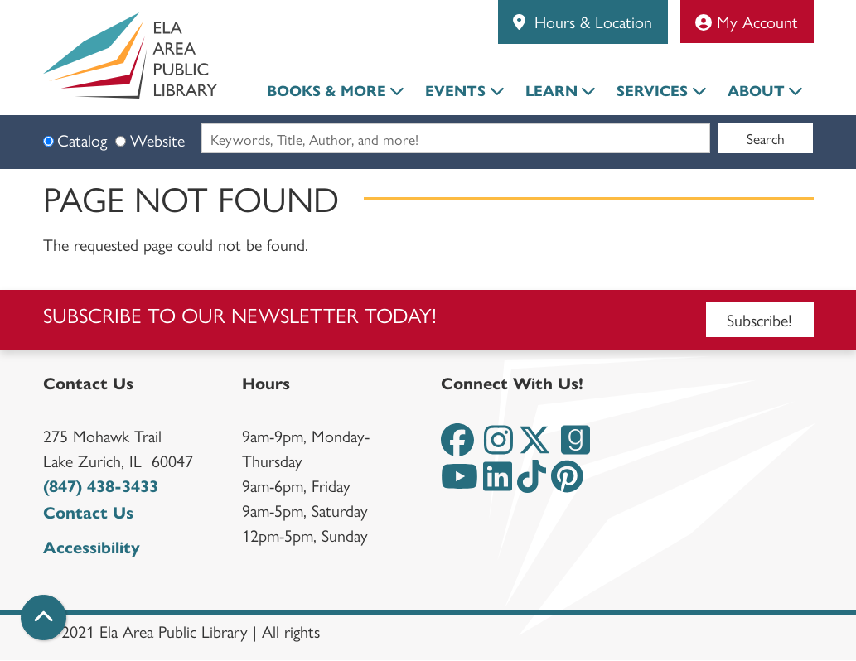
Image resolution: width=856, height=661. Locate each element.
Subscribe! (759, 319)
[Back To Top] (43, 617)
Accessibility (91, 548)
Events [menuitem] (455, 91)
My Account (746, 21)
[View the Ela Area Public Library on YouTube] (459, 483)
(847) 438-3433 (100, 486)
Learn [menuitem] (551, 91)
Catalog (82, 140)
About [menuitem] (756, 91)
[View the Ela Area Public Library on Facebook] (457, 447)
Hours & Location (591, 21)
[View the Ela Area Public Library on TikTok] (531, 483)
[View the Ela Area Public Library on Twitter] (534, 447)
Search (766, 138)
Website (157, 140)
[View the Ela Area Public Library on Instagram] (498, 447)
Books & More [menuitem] (326, 91)
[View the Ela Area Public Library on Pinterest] (567, 483)
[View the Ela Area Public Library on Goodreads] (575, 447)
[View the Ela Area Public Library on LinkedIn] (497, 483)
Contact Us (88, 513)
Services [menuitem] (652, 91)
